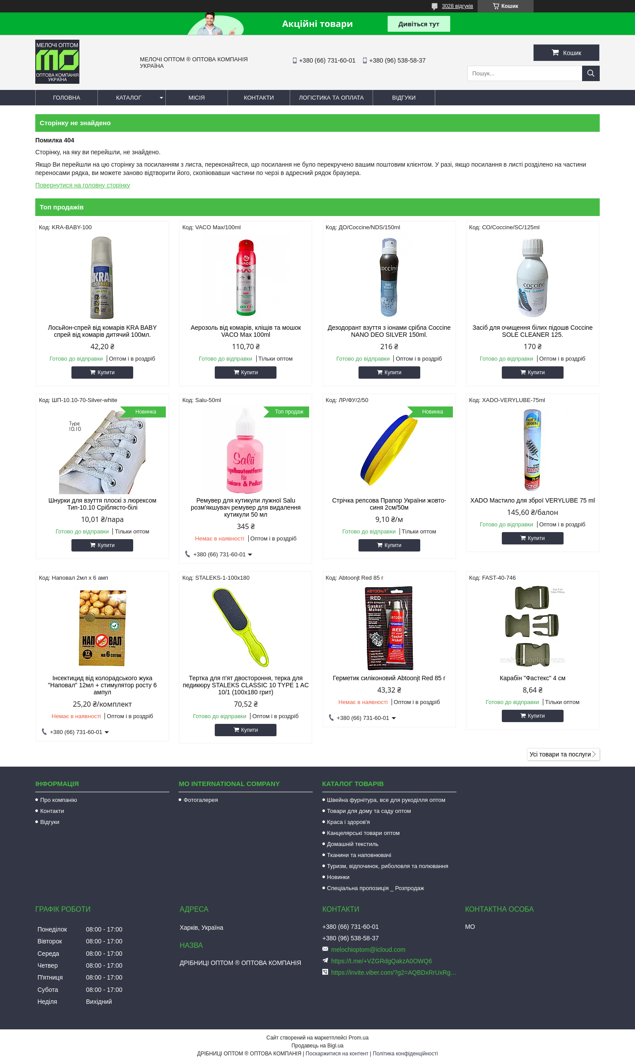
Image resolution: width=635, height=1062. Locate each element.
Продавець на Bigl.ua (317, 1046)
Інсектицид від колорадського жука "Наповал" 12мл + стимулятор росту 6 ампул (102, 685)
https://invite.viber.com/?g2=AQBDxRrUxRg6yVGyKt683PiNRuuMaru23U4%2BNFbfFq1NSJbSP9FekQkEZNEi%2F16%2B (394, 972)
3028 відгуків (457, 6)
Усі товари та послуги (560, 754)
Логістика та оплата (331, 97)
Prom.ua (359, 1038)
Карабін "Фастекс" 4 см (532, 678)
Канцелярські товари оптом (363, 833)
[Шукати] (591, 73)
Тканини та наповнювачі (359, 855)
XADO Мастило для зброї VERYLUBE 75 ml (533, 500)
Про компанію (58, 800)
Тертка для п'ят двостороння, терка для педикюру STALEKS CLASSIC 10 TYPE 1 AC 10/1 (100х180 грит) (246, 685)
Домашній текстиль (353, 844)
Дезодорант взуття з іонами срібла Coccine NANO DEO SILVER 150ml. (389, 331)
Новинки (338, 877)
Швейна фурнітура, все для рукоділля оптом (386, 800)
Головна (66, 97)
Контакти (259, 97)
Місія (197, 97)
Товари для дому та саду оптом (369, 811)
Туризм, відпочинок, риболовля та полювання (387, 866)
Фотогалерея (200, 800)
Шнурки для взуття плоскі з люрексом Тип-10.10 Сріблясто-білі (103, 504)
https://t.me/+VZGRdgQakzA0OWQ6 (381, 961)
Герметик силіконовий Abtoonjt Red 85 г (389, 678)
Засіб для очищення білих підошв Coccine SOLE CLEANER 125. (533, 331)
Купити (105, 372)
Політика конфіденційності (405, 1054)
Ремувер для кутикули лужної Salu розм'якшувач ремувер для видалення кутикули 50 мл (246, 507)
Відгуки (403, 97)
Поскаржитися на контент (337, 1054)
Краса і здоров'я (348, 822)
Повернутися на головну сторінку (82, 185)
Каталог (128, 97)
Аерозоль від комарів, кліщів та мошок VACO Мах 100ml (245, 331)
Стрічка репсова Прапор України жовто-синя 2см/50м (389, 504)
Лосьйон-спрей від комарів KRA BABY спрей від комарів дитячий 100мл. (102, 331)
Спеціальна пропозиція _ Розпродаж (375, 888)
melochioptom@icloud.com (368, 949)
